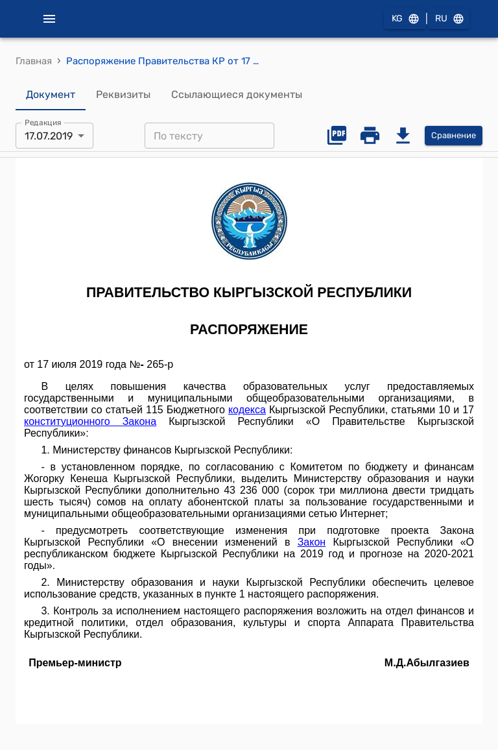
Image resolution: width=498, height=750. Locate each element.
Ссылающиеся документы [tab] (237, 94)
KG (404, 19)
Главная (34, 61)
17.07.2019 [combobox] (49, 136)
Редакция (43, 122)
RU (448, 19)
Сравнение (453, 136)
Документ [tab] (51, 94)
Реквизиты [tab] (123, 94)
